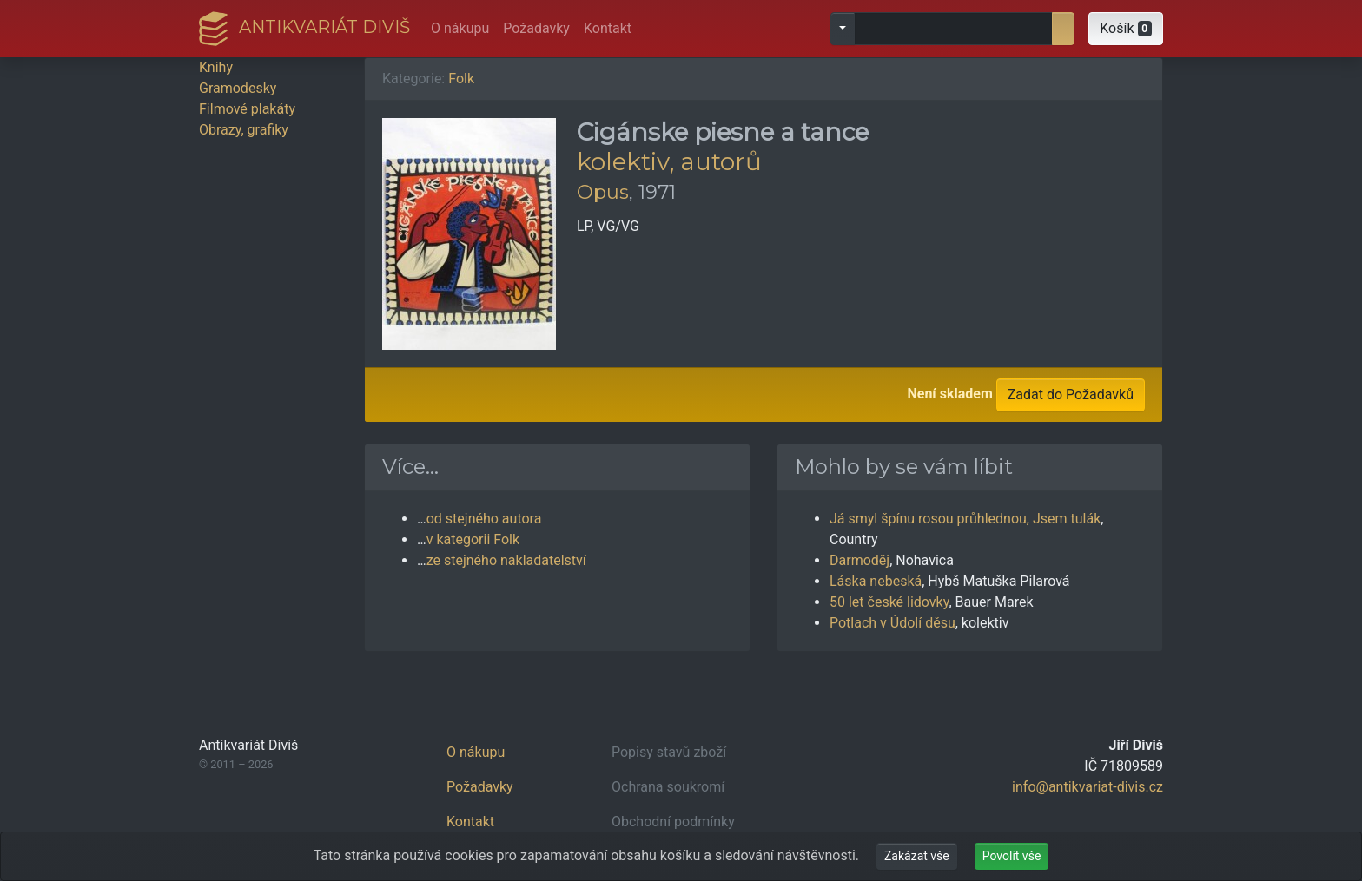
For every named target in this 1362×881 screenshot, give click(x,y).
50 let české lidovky (889, 602)
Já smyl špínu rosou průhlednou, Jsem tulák (965, 518)
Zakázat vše (916, 856)
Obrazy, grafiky (243, 130)
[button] (1125, 28)
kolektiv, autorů (669, 161)
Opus (603, 192)
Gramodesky (237, 88)
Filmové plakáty (247, 109)
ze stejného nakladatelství (506, 560)
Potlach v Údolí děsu (892, 623)
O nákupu (460, 28)
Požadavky (536, 28)
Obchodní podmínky (673, 821)
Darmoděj (859, 560)
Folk (461, 78)
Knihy (216, 67)
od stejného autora (484, 518)
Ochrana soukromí (668, 787)
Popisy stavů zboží (669, 752)
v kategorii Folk (472, 539)
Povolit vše (1011, 856)
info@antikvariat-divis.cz (1087, 787)
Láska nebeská (876, 581)
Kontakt (607, 28)
